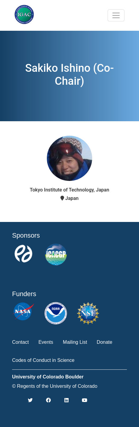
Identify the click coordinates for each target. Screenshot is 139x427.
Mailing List (75, 342)
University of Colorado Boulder (47, 376)
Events (45, 342)
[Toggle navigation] (116, 15)
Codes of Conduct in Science (43, 360)
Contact (20, 342)
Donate (104, 342)
